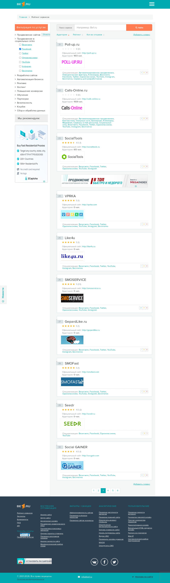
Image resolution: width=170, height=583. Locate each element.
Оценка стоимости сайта (109, 530)
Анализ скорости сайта (50, 541)
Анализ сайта (46, 515)
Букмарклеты (22, 519)
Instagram (26, 66)
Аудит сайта (45, 518)
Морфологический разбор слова (51, 545)
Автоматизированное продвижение (96, 73)
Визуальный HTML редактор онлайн (140, 529)
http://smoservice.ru (91, 288)
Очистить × (49, 34)
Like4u (70, 238)
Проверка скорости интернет (136, 513)
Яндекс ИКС (104, 536)
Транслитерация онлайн (138, 525)
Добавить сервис (141, 34)
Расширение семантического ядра (52, 525)
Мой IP (131, 536)
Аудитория (63, 35)
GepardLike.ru (76, 322)
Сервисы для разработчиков (88, 79)
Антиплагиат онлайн (49, 521)
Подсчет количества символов (136, 521)
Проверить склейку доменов (111, 539)
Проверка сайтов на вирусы (82, 520)
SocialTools (73, 138)
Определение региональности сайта (108, 526)
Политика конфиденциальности (30, 579)
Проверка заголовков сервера (49, 537)
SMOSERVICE (75, 280)
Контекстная (68, 120)
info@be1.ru (85, 577)
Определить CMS (106, 546)
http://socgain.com (90, 455)
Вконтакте (27, 44)
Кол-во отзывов (96, 35)
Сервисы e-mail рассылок (85, 122)
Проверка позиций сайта (109, 517)
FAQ (19, 523)
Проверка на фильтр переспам (78, 516)
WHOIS (102, 542)
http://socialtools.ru (91, 147)
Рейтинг (78, 35)
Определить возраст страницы (107, 521)
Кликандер (93, 75)
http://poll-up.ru (89, 53)
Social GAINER (76, 447)
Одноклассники (29, 57)
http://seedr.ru (88, 414)
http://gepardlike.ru (91, 330)
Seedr (69, 405)
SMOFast (72, 363)
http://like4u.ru (89, 246)
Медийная (67, 122)
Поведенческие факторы (74, 75)
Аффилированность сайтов (81, 513)
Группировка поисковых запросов (50, 529)
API (18, 526)
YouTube (26, 62)
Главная (23, 17)
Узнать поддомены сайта (109, 533)
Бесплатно (27, 70)
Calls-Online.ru (76, 90)
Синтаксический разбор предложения (138, 540)
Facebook (26, 49)
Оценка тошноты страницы (51, 534)
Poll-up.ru (72, 44)
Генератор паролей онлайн (139, 517)
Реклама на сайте (142, 577)
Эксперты (21, 516)
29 (141, 308)
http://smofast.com (90, 372)
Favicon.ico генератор (137, 533)
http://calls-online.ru (91, 99)
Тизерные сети (83, 120)
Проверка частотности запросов (108, 513)
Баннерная (96, 120)
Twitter (25, 53)
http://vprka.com (89, 204)
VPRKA (70, 196)
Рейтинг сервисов (25, 513)
